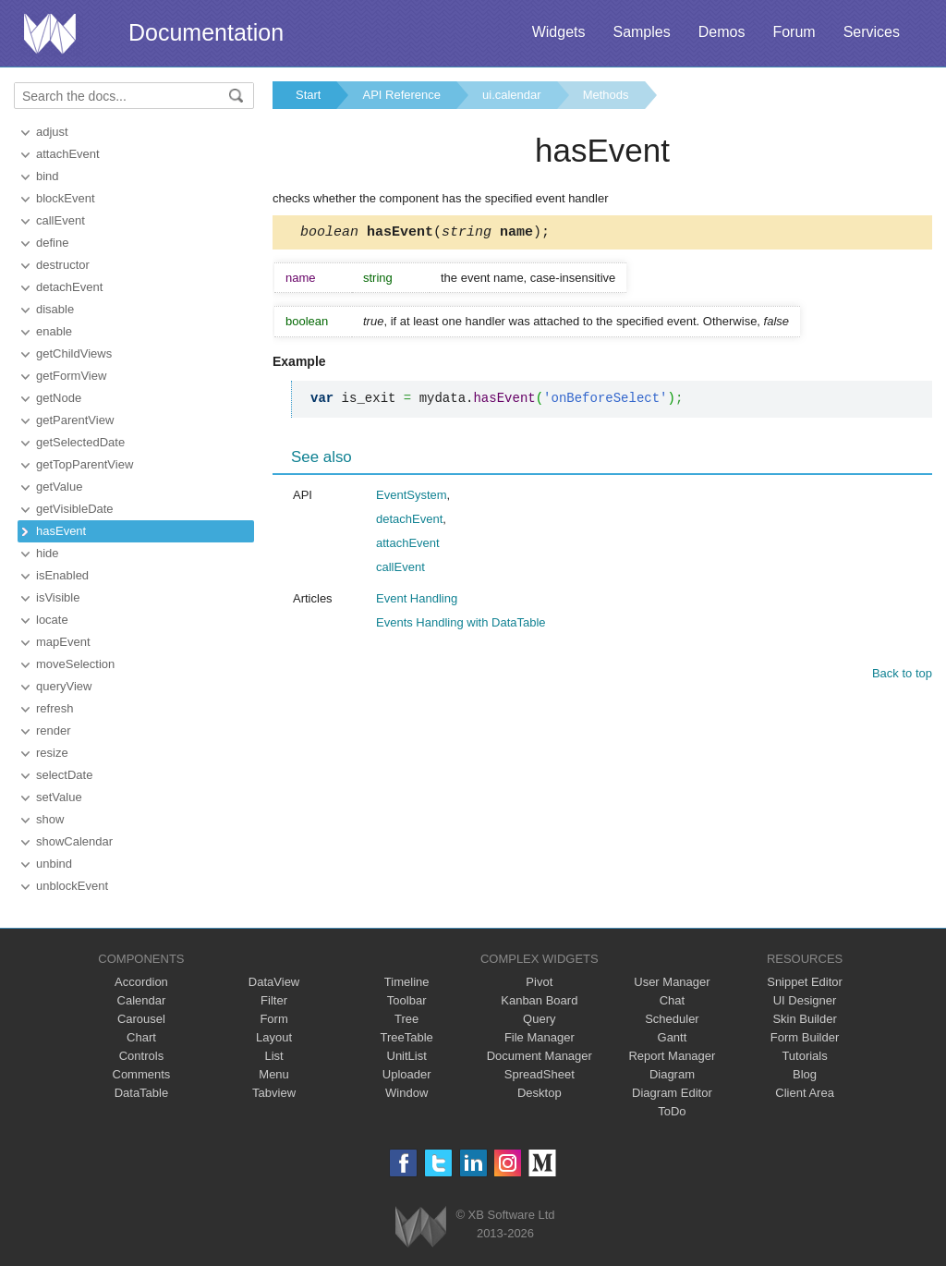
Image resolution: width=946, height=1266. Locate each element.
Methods (606, 95)
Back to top (902, 676)
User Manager (672, 982)
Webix (420, 1227)
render (53, 730)
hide (47, 553)
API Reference (401, 95)
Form (273, 1019)
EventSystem (411, 498)
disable (55, 309)
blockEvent (65, 198)
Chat (672, 1000)
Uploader (406, 1074)
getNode (58, 398)
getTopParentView (84, 464)
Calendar (141, 1000)
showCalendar (74, 841)
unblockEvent (72, 886)
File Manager (539, 1037)
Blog (805, 1074)
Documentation (206, 32)
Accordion (141, 982)
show (50, 819)
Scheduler (672, 1019)
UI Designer (805, 1000)
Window (406, 1093)
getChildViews (74, 353)
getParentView (75, 420)
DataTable (142, 1093)
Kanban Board (539, 1000)
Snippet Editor (805, 982)
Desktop (539, 1093)
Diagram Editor (672, 1093)
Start (308, 95)
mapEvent (63, 642)
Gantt (672, 1037)
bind (47, 176)
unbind (54, 863)
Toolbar (407, 1000)
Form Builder (804, 1037)
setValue (59, 797)
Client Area (804, 1093)
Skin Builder (804, 1019)
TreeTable (407, 1037)
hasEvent (61, 531)
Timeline (407, 982)
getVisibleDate (75, 509)
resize (52, 753)
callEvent (60, 220)
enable (54, 331)
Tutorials (804, 1056)
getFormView (71, 376)
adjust (52, 132)
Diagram (672, 1074)
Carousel (141, 1019)
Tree (406, 1019)
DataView (274, 982)
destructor (63, 265)
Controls (141, 1056)
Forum (793, 32)
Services (871, 32)
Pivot (539, 982)
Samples (641, 32)
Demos (722, 32)
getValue (59, 486)
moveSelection (75, 664)
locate (52, 620)
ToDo (671, 1111)
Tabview (274, 1093)
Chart (141, 1037)
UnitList (407, 1056)
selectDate (64, 775)
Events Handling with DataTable (461, 625)
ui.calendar (511, 95)
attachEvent (68, 154)
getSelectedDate (80, 442)
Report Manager (671, 1056)
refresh (54, 708)
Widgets (559, 32)
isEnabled (62, 575)
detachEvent (69, 287)
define (52, 243)
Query (539, 1019)
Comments (142, 1074)
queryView (63, 686)
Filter (274, 1000)
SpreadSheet (539, 1074)
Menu (274, 1074)
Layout (274, 1037)
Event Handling (416, 601)
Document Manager (539, 1056)
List (273, 1056)
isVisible (57, 597)
